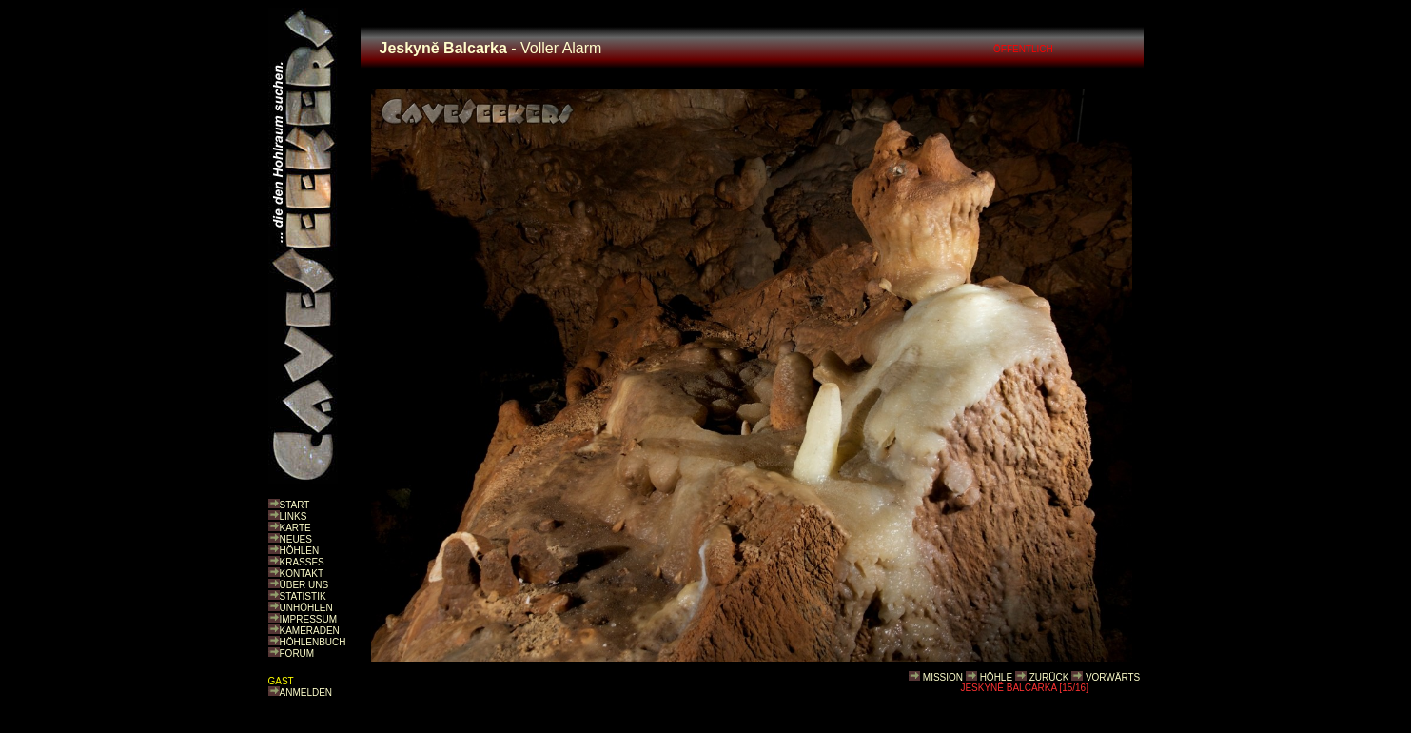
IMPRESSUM (309, 619)
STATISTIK (303, 596)
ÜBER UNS (304, 585)
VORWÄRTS (1113, 677)
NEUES (296, 539)
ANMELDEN (306, 692)
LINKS (293, 516)
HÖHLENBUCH (313, 642)
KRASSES (302, 562)
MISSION (943, 677)
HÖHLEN (300, 550)
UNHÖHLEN (306, 608)
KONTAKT (301, 573)
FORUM (297, 653)
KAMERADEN (310, 630)
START (295, 505)
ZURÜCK (1049, 677)
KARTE (295, 528)
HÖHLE (996, 677)
